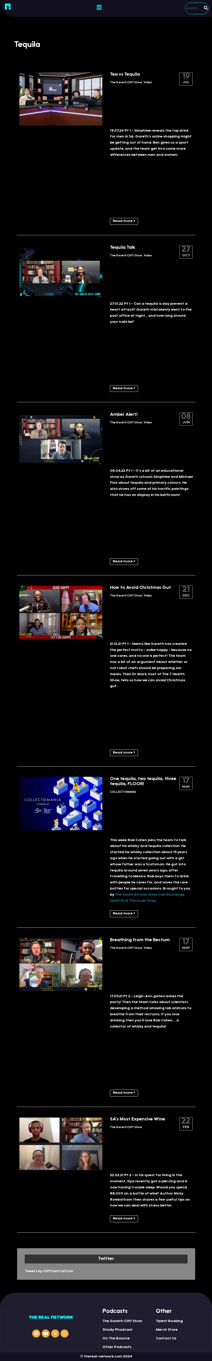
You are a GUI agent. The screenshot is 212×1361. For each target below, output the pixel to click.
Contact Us (166, 1338)
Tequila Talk (122, 247)
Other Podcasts (117, 1347)
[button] (99, 8)
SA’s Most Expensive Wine (137, 1119)
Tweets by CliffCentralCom (49, 1271)
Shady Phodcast (118, 1330)
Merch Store (167, 1330)
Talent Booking (169, 1321)
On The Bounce (116, 1338)
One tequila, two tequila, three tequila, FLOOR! (143, 781)
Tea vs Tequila (125, 74)
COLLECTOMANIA (123, 792)
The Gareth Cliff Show (126, 82)
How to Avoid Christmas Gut (140, 588)
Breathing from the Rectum (140, 940)
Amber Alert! (124, 414)
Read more (124, 221)
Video (148, 82)
